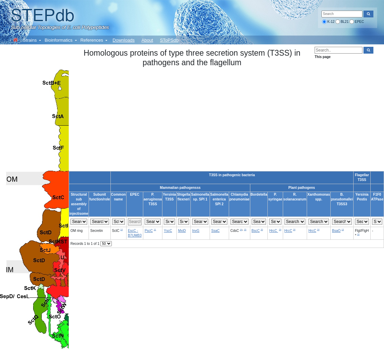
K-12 (330, 22)
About (147, 40)
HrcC (273, 231)
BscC (256, 231)
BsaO (336, 231)
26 (358, 234)
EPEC (359, 22)
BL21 (344, 22)
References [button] (92, 40)
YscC (168, 231)
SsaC (215, 231)
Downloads (123, 40)
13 (343, 229)
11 (155, 229)
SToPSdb (169, 40)
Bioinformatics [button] (59, 40)
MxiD (182, 231)
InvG (195, 231)
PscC (149, 231)
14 (241, 229)
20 (262, 229)
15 (245, 229)
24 (280, 229)
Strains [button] (30, 40)
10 (121, 229)
